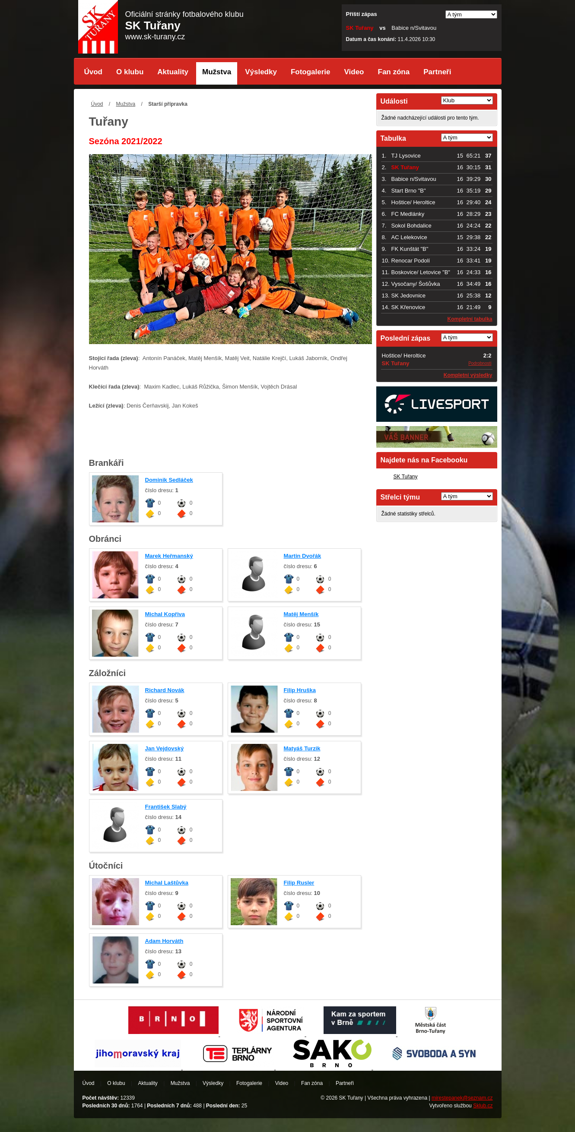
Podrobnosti (479, 363)
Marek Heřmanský (169, 556)
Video (354, 72)
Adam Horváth (164, 941)
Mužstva (216, 72)
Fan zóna (394, 72)
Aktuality (172, 72)
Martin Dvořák (302, 556)
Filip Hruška (300, 690)
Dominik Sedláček (169, 480)
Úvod (93, 72)
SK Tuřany (406, 477)
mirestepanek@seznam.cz (462, 1098)
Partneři (437, 72)
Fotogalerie (310, 72)
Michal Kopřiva (165, 614)
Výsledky (261, 72)
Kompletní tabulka (469, 319)
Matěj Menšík (301, 614)
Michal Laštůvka (166, 882)
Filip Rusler (299, 882)
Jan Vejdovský (164, 748)
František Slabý (166, 806)
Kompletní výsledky (468, 375)
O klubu (129, 72)
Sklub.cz (482, 1106)
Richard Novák (164, 690)
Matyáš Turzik (302, 748)
